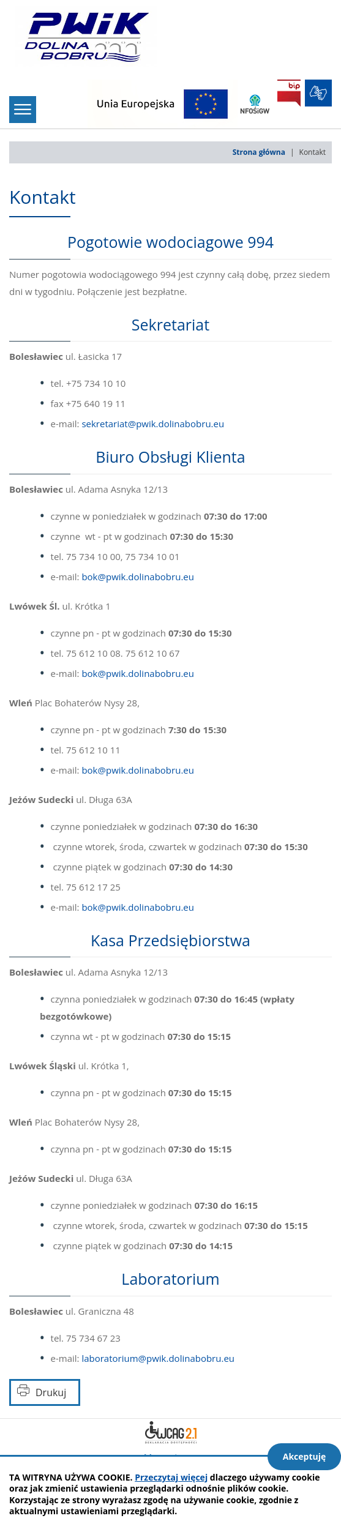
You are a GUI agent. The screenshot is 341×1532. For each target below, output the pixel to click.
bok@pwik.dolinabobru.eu (137, 576)
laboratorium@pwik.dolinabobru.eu (157, 1358)
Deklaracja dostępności (170, 1432)
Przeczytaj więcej (171, 1477)
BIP (288, 93)
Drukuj (51, 1392)
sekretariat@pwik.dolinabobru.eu (152, 423)
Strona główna (259, 152)
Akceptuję (304, 1456)
